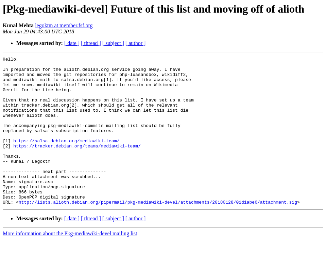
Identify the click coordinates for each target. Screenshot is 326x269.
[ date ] (72, 43)
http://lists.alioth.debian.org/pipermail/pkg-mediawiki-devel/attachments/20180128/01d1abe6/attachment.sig (158, 231)
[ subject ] (113, 43)
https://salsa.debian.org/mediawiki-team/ (66, 158)
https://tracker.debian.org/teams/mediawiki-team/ (76, 164)
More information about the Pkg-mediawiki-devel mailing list (70, 263)
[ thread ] (91, 43)
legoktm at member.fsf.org (63, 25)
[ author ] (135, 43)
